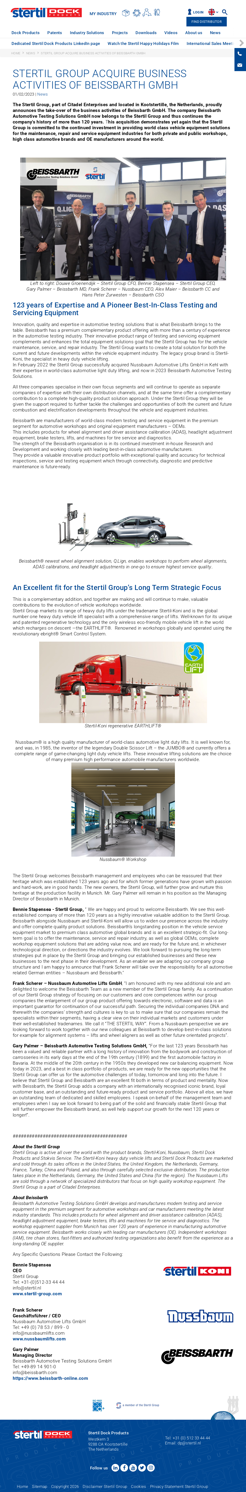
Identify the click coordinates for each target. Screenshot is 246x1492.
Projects (120, 32)
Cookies (138, 1486)
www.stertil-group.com (37, 1293)
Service (235, 32)
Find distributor (206, 22)
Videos (171, 32)
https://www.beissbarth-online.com (50, 1378)
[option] (25, 32)
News (215, 32)
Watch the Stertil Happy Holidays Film (143, 43)
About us (193, 32)
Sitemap (39, 1486)
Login (198, 12)
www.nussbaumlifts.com (39, 1339)
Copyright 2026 (65, 1486)
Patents (54, 32)
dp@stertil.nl (189, 1443)
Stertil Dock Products (46, 12)
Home (22, 1486)
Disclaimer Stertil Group (105, 1486)
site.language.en (211, 12)
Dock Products (26, 32)
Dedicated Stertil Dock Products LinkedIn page (56, 43)
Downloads (146, 32)
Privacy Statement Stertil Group (179, 1486)
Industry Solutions (87, 32)
